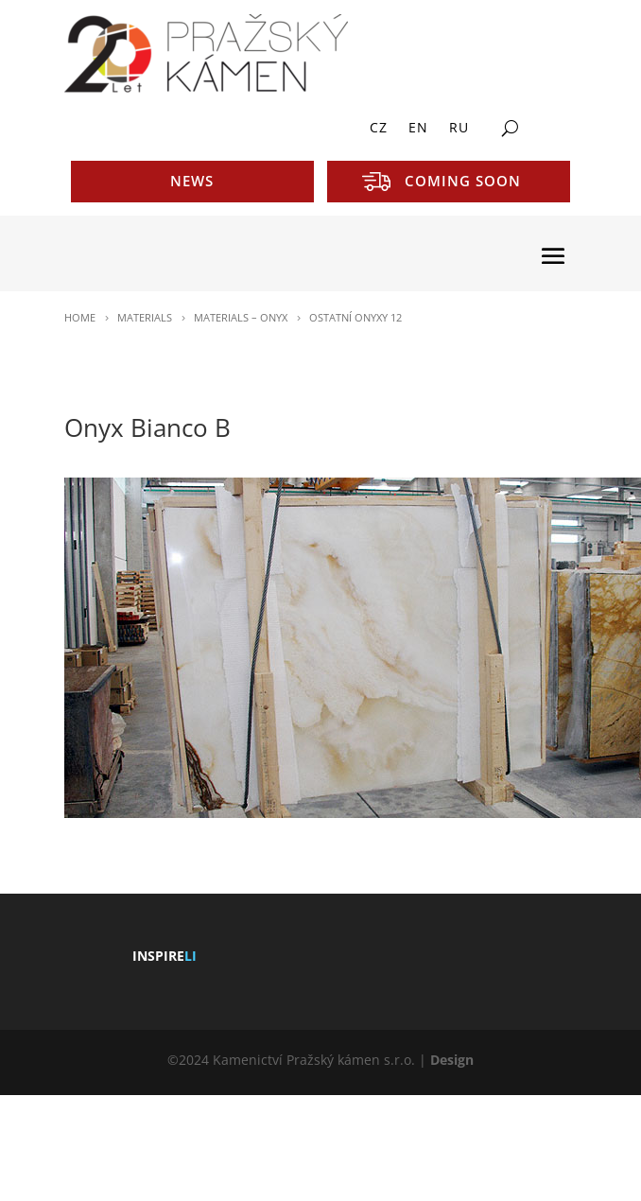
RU (459, 128)
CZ (379, 128)
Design (452, 1060)
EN (418, 128)
